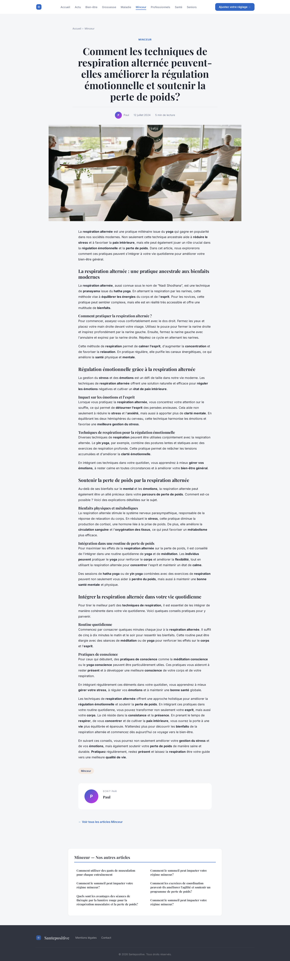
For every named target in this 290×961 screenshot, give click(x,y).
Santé (178, 6)
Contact (106, 937)
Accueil (65, 6)
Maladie (126, 6)
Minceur (141, 6)
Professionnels (160, 6)
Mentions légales (86, 937)
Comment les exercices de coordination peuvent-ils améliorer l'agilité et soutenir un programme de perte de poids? (180, 887)
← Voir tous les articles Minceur (100, 822)
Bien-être (91, 6)
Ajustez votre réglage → (235, 6)
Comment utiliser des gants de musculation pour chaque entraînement (106, 872)
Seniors (192, 6)
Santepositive (52, 938)
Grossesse (109, 6)
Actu (78, 6)
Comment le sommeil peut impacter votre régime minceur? (105, 885)
